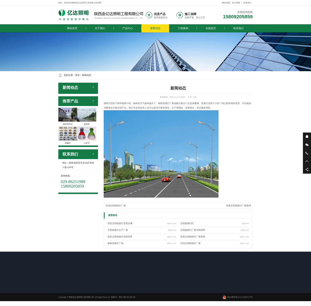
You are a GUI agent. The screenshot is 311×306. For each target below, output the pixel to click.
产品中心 (127, 28)
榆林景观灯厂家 (115, 243)
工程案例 (183, 28)
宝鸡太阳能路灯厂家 (115, 205)
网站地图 (226, 3)
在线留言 (211, 28)
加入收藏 (236, 3)
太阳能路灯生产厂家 (118, 230)
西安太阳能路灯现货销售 (120, 236)
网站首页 (72, 28)
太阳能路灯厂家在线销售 (192, 230)
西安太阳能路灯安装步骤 (120, 223)
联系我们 (247, 3)
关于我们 (100, 28)
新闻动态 (155, 28)
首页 (77, 75)
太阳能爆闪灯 (187, 223)
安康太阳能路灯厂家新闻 (238, 205)
